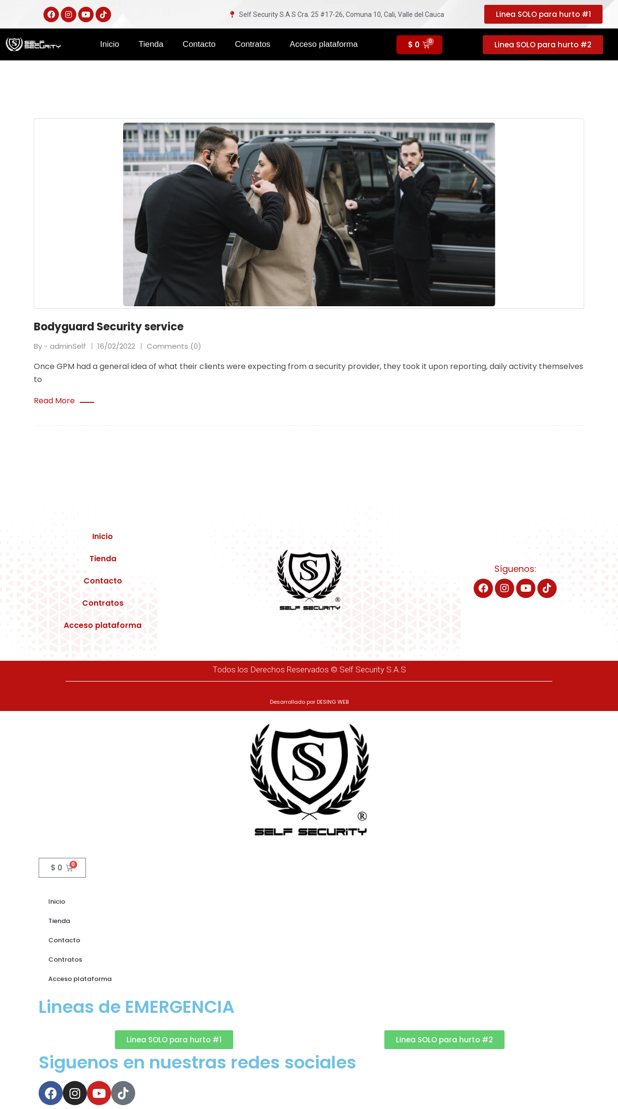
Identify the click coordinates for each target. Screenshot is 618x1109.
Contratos (252, 44)
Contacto (199, 44)
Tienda (151, 44)
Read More (64, 400)
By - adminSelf (60, 345)
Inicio (109, 44)
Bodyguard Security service (108, 326)
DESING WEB (333, 701)
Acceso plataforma (324, 44)
